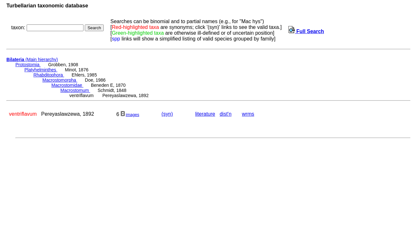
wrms (248, 114)
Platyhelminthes (40, 69)
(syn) (167, 114)
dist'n (226, 114)
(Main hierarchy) (32, 59)
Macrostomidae (67, 85)
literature (205, 114)
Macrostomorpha (59, 80)
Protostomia (28, 64)
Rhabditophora (48, 74)
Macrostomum (75, 90)
